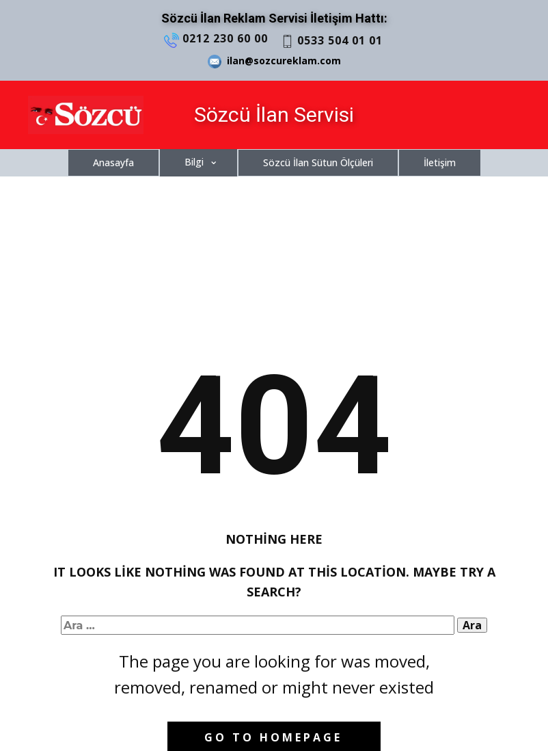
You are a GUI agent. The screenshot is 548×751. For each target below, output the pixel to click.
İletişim (440, 162)
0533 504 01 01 (332, 41)
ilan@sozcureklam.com (274, 61)
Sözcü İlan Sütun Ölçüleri (318, 162)
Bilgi (194, 161)
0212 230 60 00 (216, 39)
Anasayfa (113, 162)
